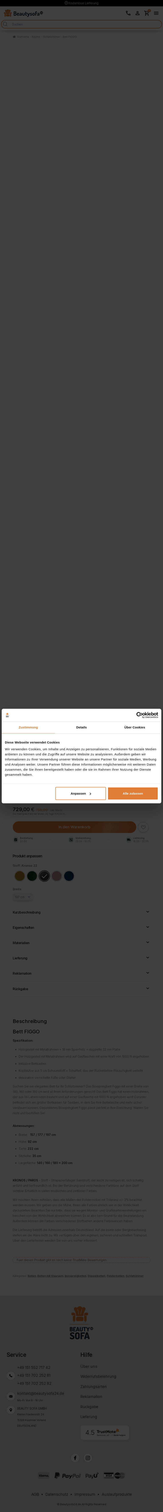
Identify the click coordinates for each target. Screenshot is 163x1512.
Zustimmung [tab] (28, 727)
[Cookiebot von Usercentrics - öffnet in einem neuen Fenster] (139, 715)
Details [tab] (81, 727)
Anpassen (81, 793)
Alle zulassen (133, 793)
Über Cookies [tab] (134, 727)
